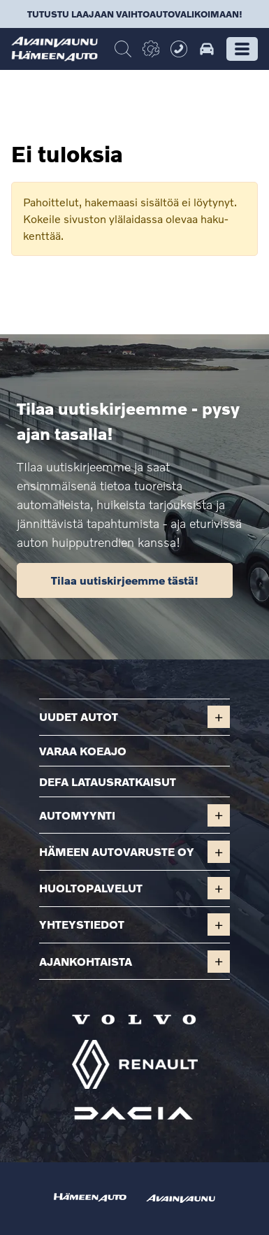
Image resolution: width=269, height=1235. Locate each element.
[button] (242, 49)
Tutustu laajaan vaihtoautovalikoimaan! (134, 14)
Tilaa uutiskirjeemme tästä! (124, 580)
